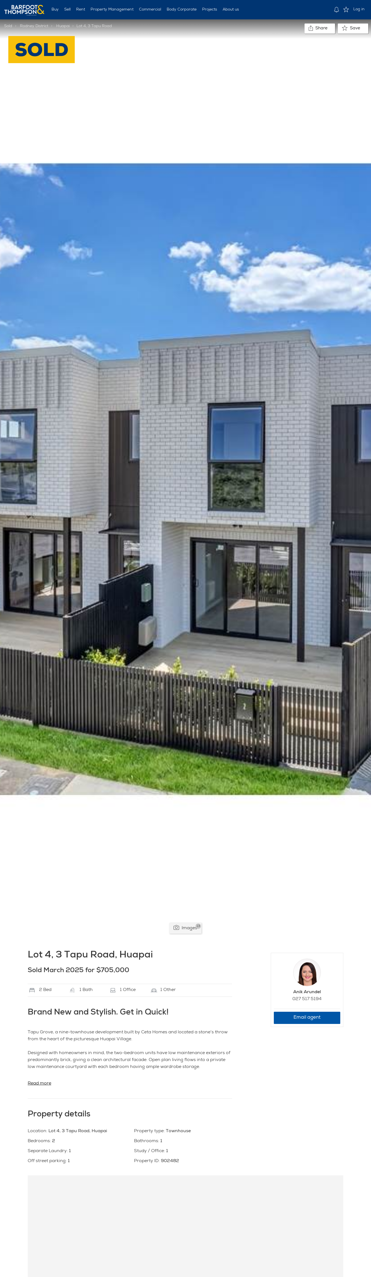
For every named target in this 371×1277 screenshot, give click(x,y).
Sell (67, 10)
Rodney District (34, 26)
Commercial (150, 10)
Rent (80, 10)
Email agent (307, 1017)
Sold (8, 26)
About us (231, 10)
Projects (209, 10)
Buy (55, 10)
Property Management (112, 10)
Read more (39, 1084)
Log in (359, 9)
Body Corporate (182, 10)
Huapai (63, 26)
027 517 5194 (306, 999)
